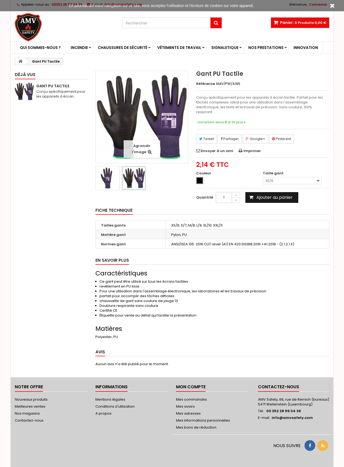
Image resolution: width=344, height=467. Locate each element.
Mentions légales (110, 399)
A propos (103, 413)
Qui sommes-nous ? (40, 47)
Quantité (204, 197)
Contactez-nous (29, 420)
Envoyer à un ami (217, 150)
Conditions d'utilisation (115, 406)
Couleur (204, 173)
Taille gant (273, 173)
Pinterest (281, 138)
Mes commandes (191, 399)
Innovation (305, 47)
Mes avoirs (185, 406)
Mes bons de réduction (196, 427)
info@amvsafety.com (292, 417)
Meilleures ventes (30, 406)
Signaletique (224, 47)
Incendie (79, 47)
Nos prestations (266, 47)
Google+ (255, 138)
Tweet (206, 138)
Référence (205, 83)
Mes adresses (188, 413)
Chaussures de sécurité (122, 47)
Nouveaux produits (31, 399)
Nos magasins (27, 413)
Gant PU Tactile (52, 86)
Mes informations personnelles (203, 420)
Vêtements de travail (179, 47)
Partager (230, 138)
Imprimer (252, 150)
